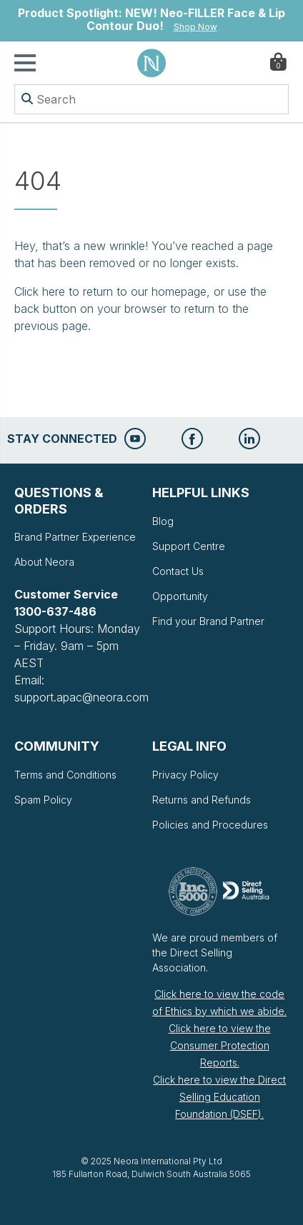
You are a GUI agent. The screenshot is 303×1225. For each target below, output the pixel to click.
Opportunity (180, 596)
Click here (39, 291)
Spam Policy (43, 800)
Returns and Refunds (201, 800)
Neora (151, 63)
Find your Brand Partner (208, 621)
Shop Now (195, 26)
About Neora (44, 562)
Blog (163, 521)
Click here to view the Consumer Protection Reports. (220, 1045)
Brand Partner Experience (75, 537)
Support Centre (188, 546)
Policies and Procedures (210, 825)
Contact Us (178, 571)
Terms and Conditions (65, 775)
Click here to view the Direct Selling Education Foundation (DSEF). (219, 1097)
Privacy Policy (185, 775)
